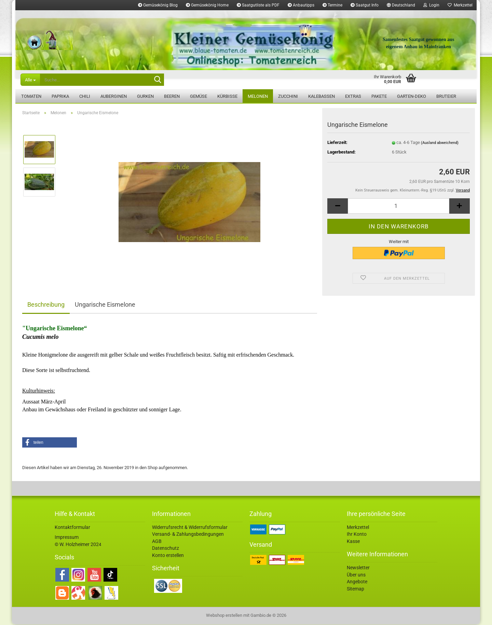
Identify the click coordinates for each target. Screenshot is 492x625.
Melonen (258, 96)
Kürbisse (227, 96)
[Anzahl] (398, 206)
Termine (332, 5)
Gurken (145, 96)
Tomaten (31, 96)
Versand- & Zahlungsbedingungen (188, 534)
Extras (353, 96)
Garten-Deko (411, 96)
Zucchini (288, 96)
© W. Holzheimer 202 (77, 545)
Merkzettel (460, 5)
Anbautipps (301, 5)
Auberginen (113, 96)
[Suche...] (30, 80)
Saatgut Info (365, 5)
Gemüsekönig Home (207, 5)
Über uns (356, 575)
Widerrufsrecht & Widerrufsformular (190, 528)
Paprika (60, 96)
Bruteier (446, 96)
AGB (157, 542)
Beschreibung (46, 305)
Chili (84, 96)
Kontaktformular (72, 528)
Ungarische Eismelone (105, 305)
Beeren (172, 96)
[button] (401, 5)
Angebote (357, 582)
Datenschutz (165, 548)
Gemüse (198, 96)
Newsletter (358, 568)
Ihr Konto (357, 534)
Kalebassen (321, 96)
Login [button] (431, 5)
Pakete (379, 96)
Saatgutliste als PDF (258, 5)
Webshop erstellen (224, 616)
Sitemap (355, 589)
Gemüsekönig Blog (158, 5)
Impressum (67, 538)
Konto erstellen (168, 556)
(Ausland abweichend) (440, 143)
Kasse (353, 542)
